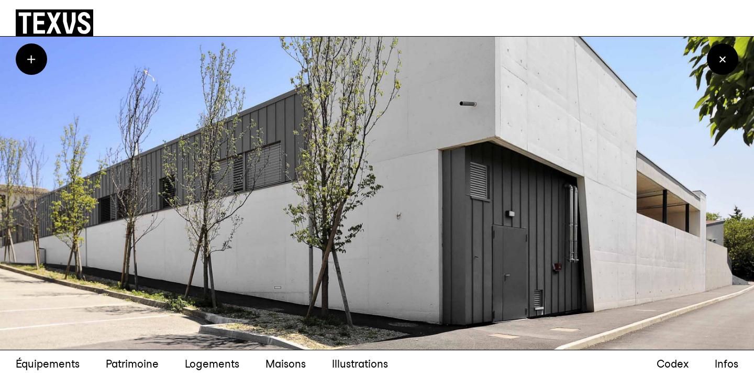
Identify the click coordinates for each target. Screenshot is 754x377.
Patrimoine (132, 364)
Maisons (285, 364)
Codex (673, 364)
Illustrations (360, 364)
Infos (726, 364)
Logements (212, 364)
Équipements (48, 364)
